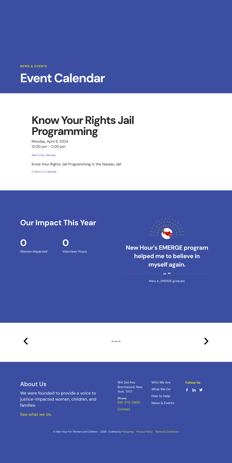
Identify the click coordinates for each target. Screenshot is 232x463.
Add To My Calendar (43, 155)
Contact (124, 409)
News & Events (163, 403)
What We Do (161, 389)
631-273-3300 (129, 402)
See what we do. (36, 414)
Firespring (128, 431)
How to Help (161, 396)
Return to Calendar (45, 171)
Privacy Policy (144, 431)
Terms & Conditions (167, 431)
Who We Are (161, 382)
